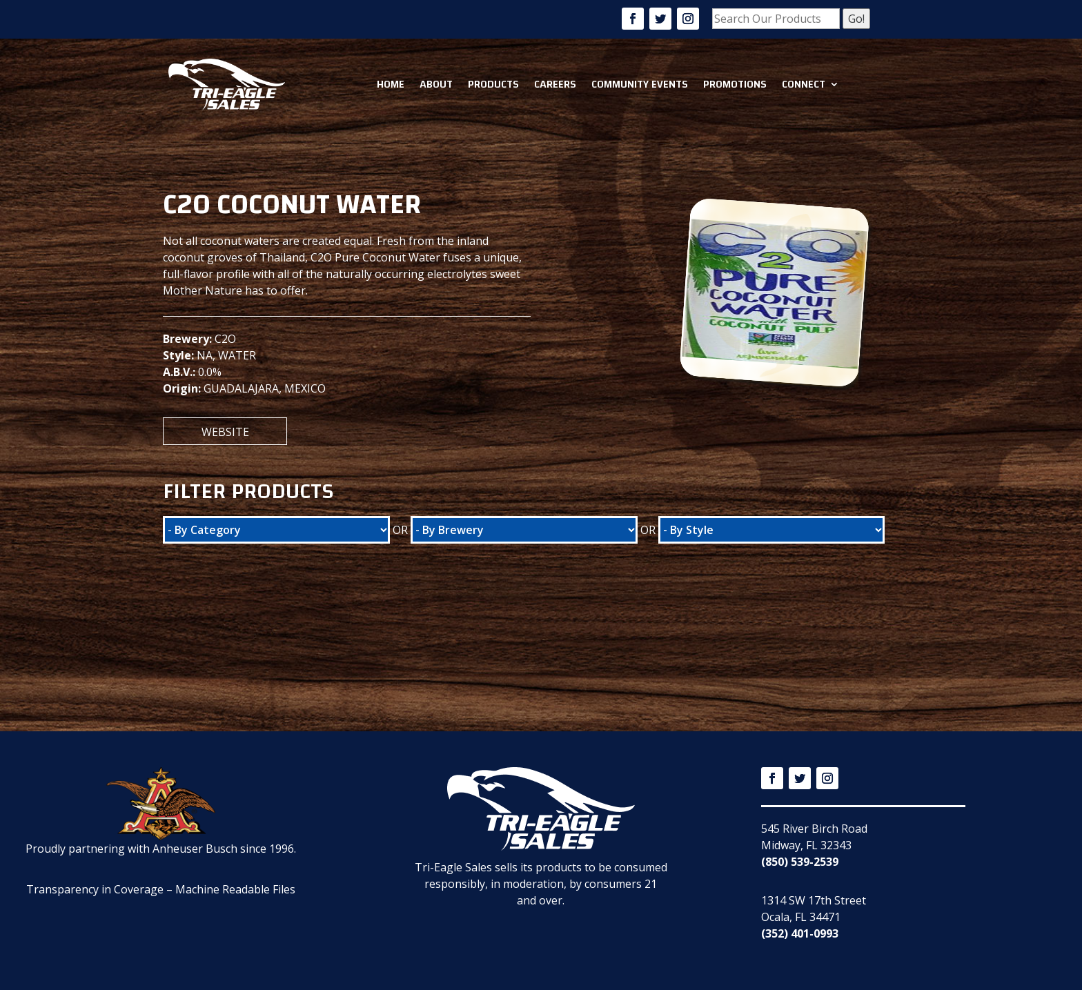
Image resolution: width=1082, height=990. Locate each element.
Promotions (735, 84)
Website (225, 431)
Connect (803, 84)
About (436, 84)
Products (493, 84)
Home (390, 84)
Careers (555, 84)
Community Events (639, 84)
